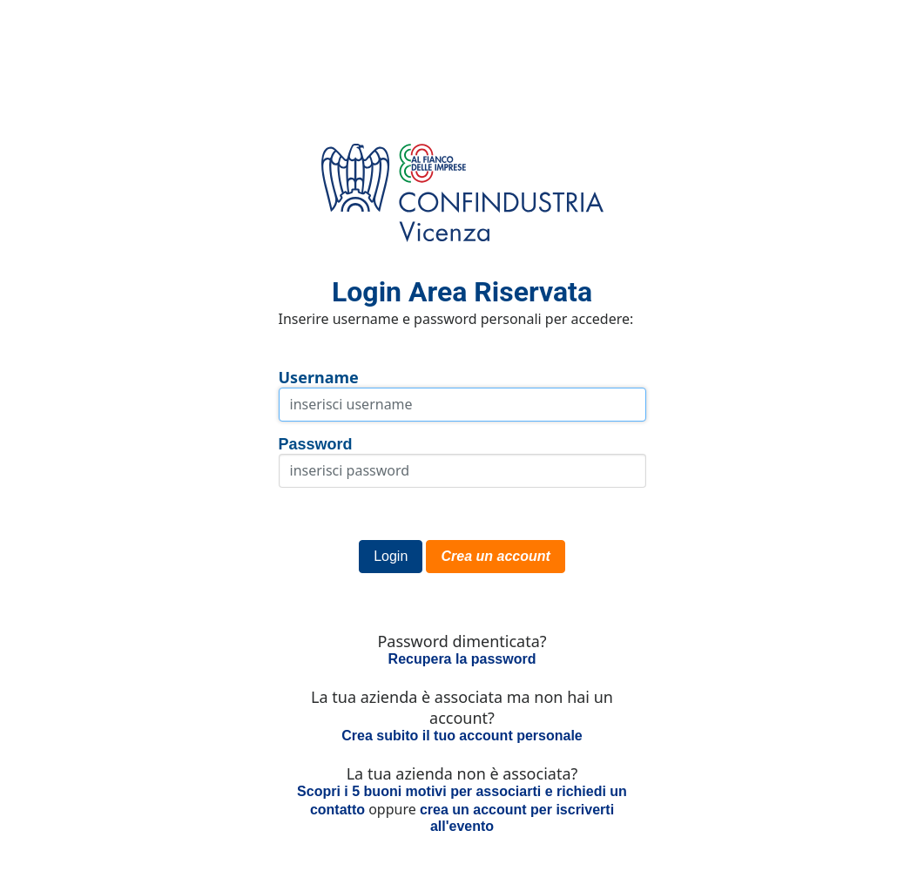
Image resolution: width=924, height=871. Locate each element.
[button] (390, 556)
